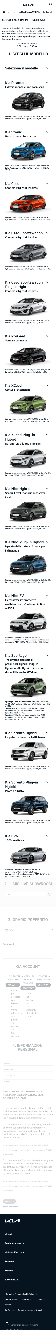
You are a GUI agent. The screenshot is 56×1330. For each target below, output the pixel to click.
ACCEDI (11, 985)
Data (11, 930)
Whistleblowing (11, 1299)
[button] (28, 68)
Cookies (39, 1299)
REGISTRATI (28, 988)
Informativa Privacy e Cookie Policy (19, 1294)
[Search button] (50, 4)
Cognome (8, 1069)
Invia (7, 1201)
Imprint (8, 1305)
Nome (6, 1063)
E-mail (7, 1082)
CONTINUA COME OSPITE (43, 985)
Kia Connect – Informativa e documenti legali (23, 1310)
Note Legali (26, 1299)
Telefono (8, 1075)
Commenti (8, 944)
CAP (8, 894)
